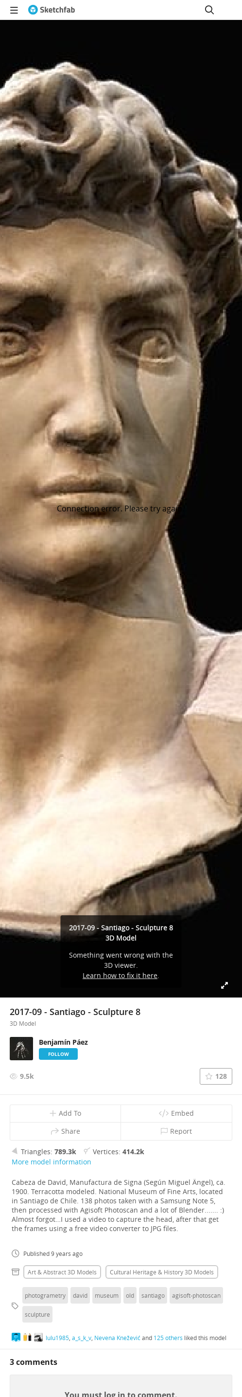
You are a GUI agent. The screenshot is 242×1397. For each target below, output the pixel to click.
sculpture (37, 1314)
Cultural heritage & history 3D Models (162, 1272)
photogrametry (45, 1295)
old (130, 1295)
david (80, 1295)
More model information (51, 1161)
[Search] (209, 9)
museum (107, 1295)
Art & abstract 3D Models (62, 1272)
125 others (168, 1338)
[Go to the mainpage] (51, 10)
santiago (153, 1295)
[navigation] (14, 9)
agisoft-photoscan (196, 1295)
